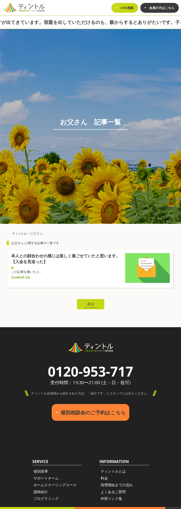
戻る (90, 304)
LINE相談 (127, 8)
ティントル (19, 233)
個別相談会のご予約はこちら (93, 412)
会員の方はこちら (161, 8)
